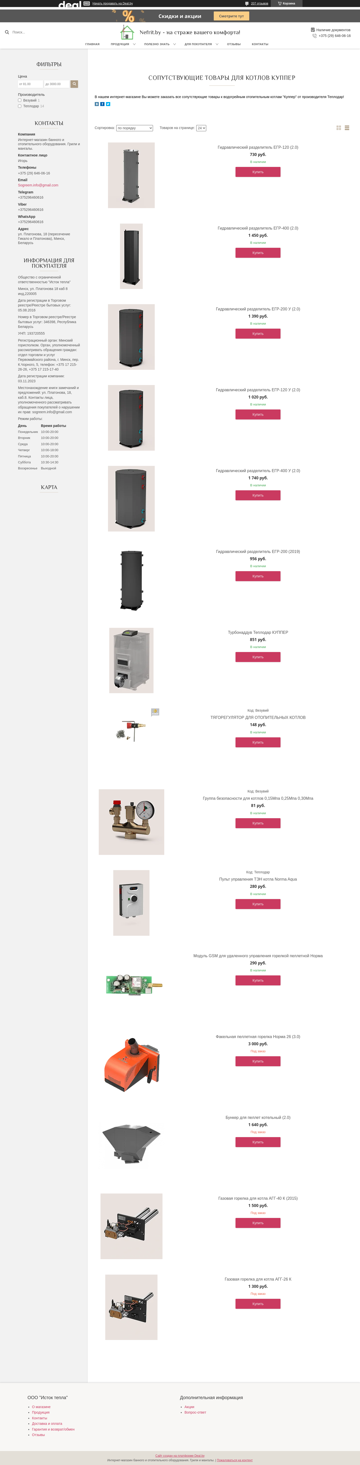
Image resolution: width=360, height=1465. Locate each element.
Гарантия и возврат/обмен (53, 1429)
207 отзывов (259, 3)
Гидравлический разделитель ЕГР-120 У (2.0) (258, 390)
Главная (93, 44)
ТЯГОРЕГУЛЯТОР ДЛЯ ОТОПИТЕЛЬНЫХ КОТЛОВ (258, 717)
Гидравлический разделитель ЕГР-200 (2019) (258, 551)
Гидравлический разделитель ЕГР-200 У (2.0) (258, 309)
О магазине (41, 1407)
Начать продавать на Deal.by (112, 3)
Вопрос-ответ (195, 1412)
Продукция (120, 44)
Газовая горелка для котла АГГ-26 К (258, 1279)
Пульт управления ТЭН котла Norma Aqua (258, 879)
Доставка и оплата (47, 1424)
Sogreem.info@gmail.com (38, 185)
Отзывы (234, 44)
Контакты (260, 44)
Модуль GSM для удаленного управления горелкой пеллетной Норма (258, 956)
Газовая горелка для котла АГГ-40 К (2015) (258, 1198)
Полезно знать (157, 44)
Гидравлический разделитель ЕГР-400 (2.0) (258, 228)
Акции (189, 1407)
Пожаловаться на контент (234, 1460)
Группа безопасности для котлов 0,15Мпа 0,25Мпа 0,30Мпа (258, 798)
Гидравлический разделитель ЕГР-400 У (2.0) (258, 471)
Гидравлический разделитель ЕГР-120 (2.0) (258, 147)
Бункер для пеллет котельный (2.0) (258, 1117)
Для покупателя (198, 44)
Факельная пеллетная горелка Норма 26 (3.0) (258, 1037)
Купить (258, 172)
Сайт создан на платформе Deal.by (180, 1456)
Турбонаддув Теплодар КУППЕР (258, 632)
